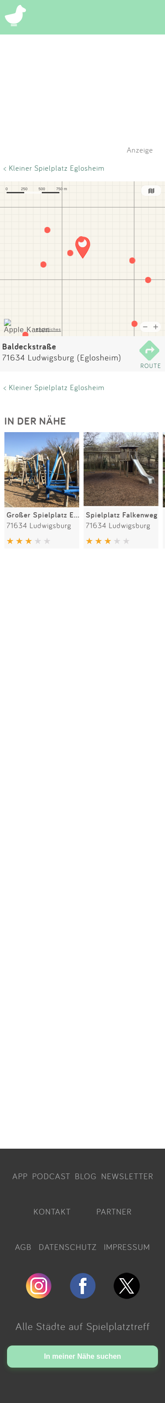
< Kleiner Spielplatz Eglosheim (54, 167)
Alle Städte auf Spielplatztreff (82, 1326)
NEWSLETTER (127, 1176)
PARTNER (114, 1211)
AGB (23, 1247)
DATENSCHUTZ (68, 1247)
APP (20, 1176)
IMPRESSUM (127, 1247)
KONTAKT (52, 1211)
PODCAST (51, 1176)
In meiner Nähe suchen (82, 1356)
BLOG (86, 1176)
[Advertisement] (82, 850)
